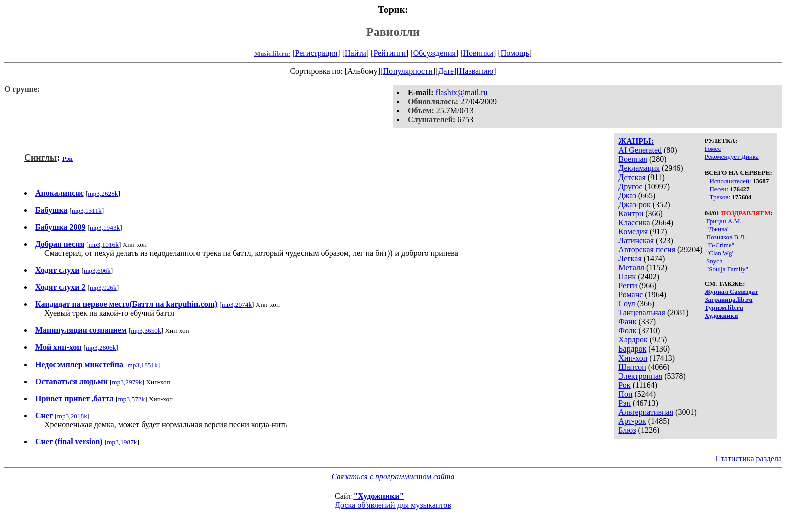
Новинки (478, 53)
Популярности (407, 71)
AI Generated (640, 150)
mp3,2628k (103, 193)
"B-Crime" (720, 245)
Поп (625, 394)
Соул (626, 303)
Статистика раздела (748, 458)
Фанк (627, 321)
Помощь (515, 53)
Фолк (627, 330)
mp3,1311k (87, 210)
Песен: (718, 189)
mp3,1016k (104, 244)
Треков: (719, 197)
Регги (627, 285)
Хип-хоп (632, 358)
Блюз (627, 430)
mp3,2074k (237, 304)
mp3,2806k (101, 348)
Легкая (629, 258)
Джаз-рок (634, 204)
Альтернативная (645, 412)
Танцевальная (641, 312)
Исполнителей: (730, 181)
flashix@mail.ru (462, 92)
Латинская (636, 240)
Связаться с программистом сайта (393, 476)
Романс (630, 294)
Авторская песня (646, 249)
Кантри (630, 213)
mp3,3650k (146, 330)
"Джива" (718, 229)
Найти (355, 53)
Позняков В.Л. (726, 237)
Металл (631, 267)
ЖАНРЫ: (636, 141)
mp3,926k (103, 287)
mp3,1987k (122, 442)
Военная (632, 159)
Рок (624, 385)
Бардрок (632, 348)
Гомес (713, 148)
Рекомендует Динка (732, 156)
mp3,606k (97, 270)
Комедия (633, 231)
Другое (630, 186)
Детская (632, 177)
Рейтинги (389, 53)
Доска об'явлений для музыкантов (393, 505)
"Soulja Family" (727, 269)
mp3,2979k (127, 382)
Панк (627, 276)
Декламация (639, 168)
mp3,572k (131, 399)
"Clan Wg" (720, 253)
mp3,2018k (72, 416)
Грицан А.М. (724, 221)
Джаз (627, 195)
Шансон (632, 367)
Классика (634, 222)
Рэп (624, 403)
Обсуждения (434, 53)
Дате (446, 71)
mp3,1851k (142, 365)
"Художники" (378, 496)
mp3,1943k (105, 227)
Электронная (640, 376)
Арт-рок (632, 421)
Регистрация (316, 53)
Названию (476, 71)
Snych (714, 261)
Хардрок (632, 339)
